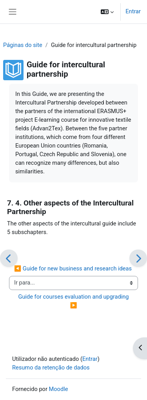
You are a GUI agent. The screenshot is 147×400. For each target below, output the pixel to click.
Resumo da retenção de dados (51, 367)
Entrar (133, 11)
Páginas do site (22, 45)
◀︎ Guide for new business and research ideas (73, 268)
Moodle (58, 389)
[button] (107, 11)
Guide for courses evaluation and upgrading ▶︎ (74, 301)
